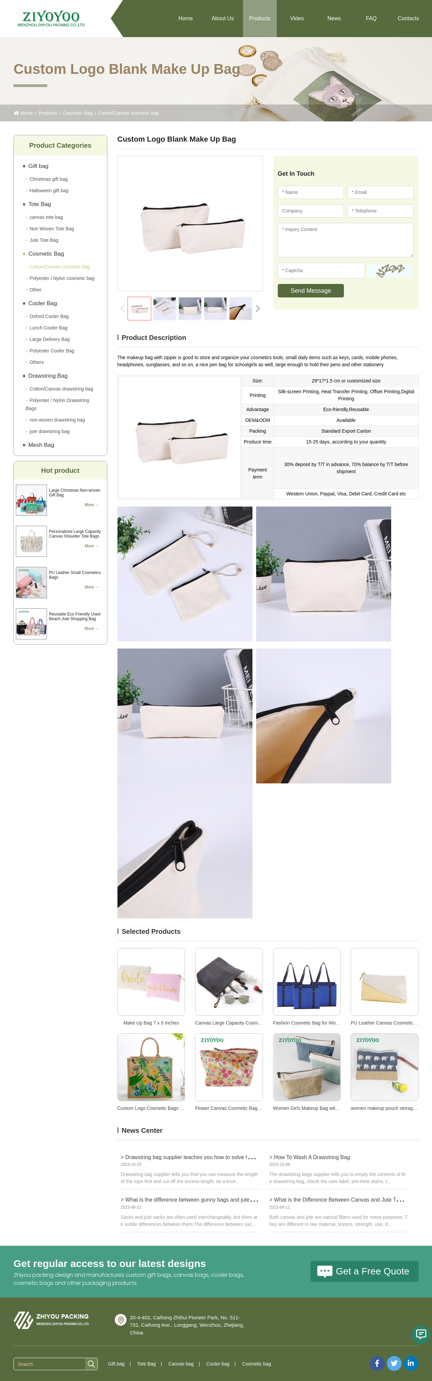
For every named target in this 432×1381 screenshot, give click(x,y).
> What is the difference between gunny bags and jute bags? (193, 1200)
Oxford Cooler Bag (49, 316)
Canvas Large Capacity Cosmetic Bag (235, 1023)
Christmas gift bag (49, 179)
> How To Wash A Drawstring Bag (309, 1157)
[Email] (380, 192)
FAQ (371, 18)
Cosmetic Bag (77, 113)
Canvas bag (181, 1363)
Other (36, 289)
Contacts (408, 18)
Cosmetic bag (256, 1363)
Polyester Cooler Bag (52, 350)
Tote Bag (39, 204)
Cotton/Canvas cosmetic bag (128, 113)
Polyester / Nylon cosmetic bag (62, 278)
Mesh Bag (41, 445)
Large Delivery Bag (50, 339)
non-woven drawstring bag (57, 420)
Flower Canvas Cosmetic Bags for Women (239, 1108)
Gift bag (38, 166)
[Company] (311, 211)
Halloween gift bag (49, 190)
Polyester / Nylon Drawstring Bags (57, 404)
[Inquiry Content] (346, 240)
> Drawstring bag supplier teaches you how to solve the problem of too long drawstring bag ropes (237, 1157)
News (334, 18)
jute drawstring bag (50, 431)
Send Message (311, 290)
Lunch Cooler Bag (49, 327)
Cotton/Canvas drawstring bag (61, 389)
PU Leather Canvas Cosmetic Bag (387, 1023)
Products (259, 18)
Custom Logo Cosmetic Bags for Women (160, 1108)
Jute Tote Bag (44, 240)
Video (297, 18)
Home (186, 18)
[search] (91, 1364)
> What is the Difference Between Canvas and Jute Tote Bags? (344, 1200)
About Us (223, 18)
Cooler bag (218, 1363)
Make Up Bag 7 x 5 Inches (151, 1023)
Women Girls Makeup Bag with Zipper (313, 1108)
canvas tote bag (46, 217)
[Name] (311, 192)
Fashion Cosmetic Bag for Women (309, 1023)
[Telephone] (380, 211)
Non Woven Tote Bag (52, 228)
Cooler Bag (42, 303)
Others (37, 362)
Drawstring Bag (48, 376)
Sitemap (361, 1359)
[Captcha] (321, 270)
